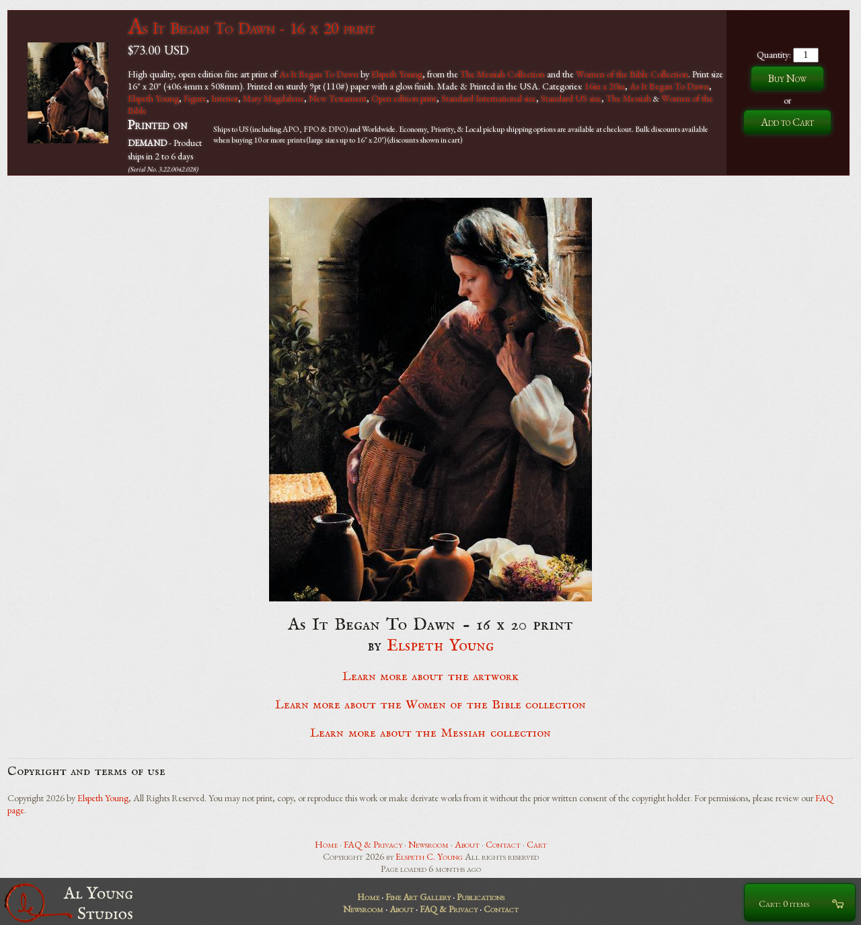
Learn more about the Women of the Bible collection (430, 705)
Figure (195, 98)
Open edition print (404, 98)
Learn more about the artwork (430, 677)
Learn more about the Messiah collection (430, 733)
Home (326, 844)
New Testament (338, 98)
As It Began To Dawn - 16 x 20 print (251, 27)
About (467, 844)
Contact (503, 844)
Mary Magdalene (273, 98)
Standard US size (571, 98)
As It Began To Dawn (319, 74)
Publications (480, 897)
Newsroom (428, 844)
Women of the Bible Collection (632, 74)
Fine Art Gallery (418, 897)
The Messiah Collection (502, 74)
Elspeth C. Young (429, 856)
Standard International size (488, 98)
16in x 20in (605, 86)
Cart (537, 844)
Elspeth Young (396, 74)
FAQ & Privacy (373, 844)
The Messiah (628, 98)
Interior (224, 98)
